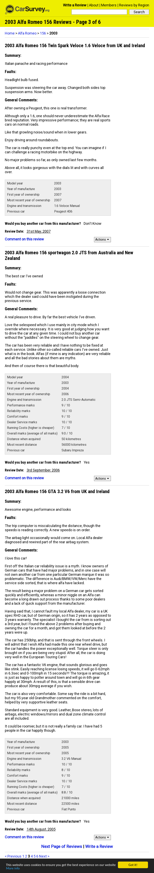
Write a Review (74, 5)
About (93, 5)
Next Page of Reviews (61, 846)
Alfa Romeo (27, 33)
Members (109, 5)
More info (13, 869)
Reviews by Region (134, 5)
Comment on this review (24, 239)
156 (43, 33)
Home (10, 33)
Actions (102, 239)
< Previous (13, 856)
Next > (44, 856)
